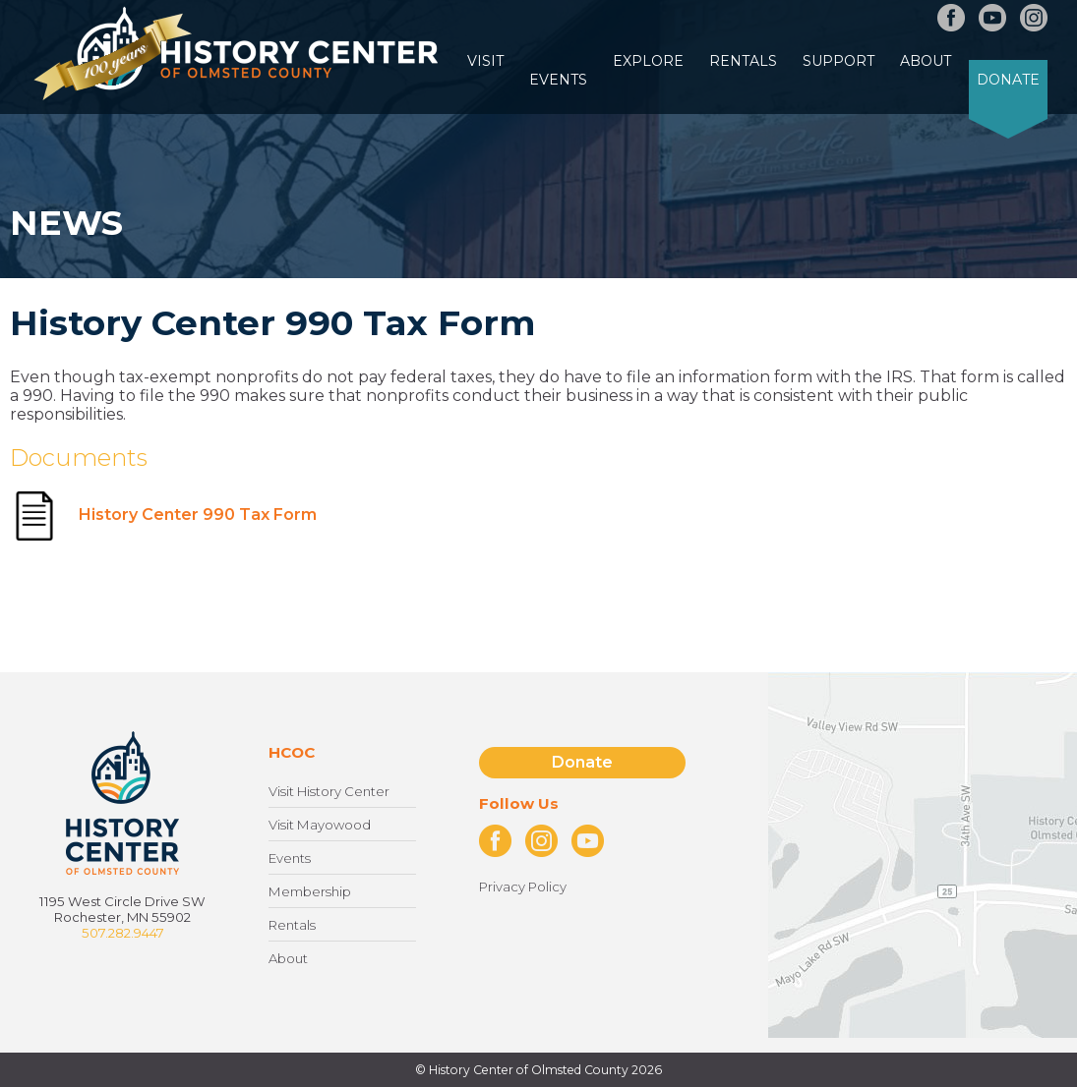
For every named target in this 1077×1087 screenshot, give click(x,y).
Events (558, 79)
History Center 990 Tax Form (163, 514)
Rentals (743, 61)
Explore (648, 61)
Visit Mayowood (320, 824)
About (925, 61)
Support (838, 61)
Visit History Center (329, 791)
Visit (485, 61)
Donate (1008, 79)
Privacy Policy (523, 886)
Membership (310, 891)
